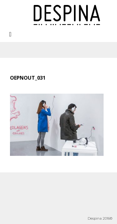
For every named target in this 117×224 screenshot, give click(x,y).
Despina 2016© (100, 218)
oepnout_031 (28, 77)
